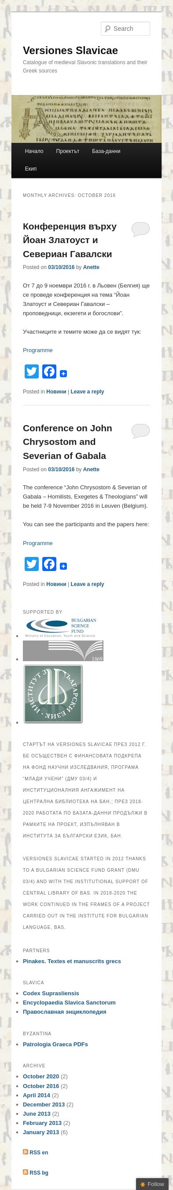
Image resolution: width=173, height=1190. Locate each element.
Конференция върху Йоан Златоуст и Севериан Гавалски (70, 240)
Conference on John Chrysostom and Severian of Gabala (67, 442)
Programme (38, 350)
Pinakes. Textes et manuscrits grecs (72, 961)
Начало (34, 151)
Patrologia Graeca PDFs (55, 1044)
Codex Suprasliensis (51, 993)
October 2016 (41, 1086)
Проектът (68, 151)
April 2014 (36, 1095)
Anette (91, 267)
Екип (31, 169)
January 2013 (41, 1132)
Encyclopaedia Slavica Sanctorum (69, 1002)
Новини (56, 392)
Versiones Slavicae (70, 50)
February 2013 (42, 1123)
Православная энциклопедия (65, 1011)
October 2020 (41, 1076)
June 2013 (37, 1113)
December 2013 (44, 1104)
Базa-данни (106, 151)
